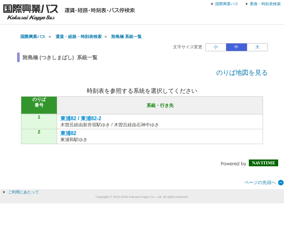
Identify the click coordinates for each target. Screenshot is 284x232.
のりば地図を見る (242, 72)
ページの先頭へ (260, 182)
